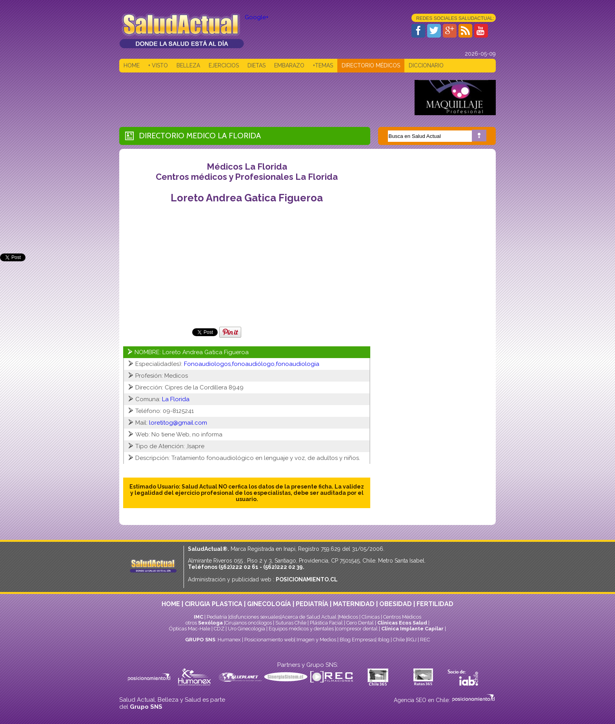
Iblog (383, 640)
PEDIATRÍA (312, 604)
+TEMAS (323, 65)
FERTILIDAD (435, 604)
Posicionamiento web (269, 640)
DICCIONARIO (426, 65)
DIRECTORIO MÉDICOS (371, 65)
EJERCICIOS (224, 65)
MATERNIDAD (354, 604)
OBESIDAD (395, 604)
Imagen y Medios (316, 640)
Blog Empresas (356, 640)
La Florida (239, 135)
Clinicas (371, 617)
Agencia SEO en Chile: (422, 700)
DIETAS (256, 65)
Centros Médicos (402, 617)
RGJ (412, 640)
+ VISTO (158, 65)
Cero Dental (360, 623)
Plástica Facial (327, 623)
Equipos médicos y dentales (302, 629)
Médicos (349, 617)
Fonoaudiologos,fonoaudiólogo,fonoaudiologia (251, 363)
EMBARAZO (289, 65)
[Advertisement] (262, 97)
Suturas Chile (290, 623)
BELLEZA (188, 65)
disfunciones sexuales (254, 617)
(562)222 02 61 (238, 567)
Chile (399, 640)
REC (425, 640)
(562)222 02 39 (283, 567)
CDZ (219, 629)
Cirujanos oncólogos (248, 623)
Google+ (257, 17)
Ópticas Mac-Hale (189, 629)
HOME (132, 65)
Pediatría (217, 617)
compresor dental (357, 629)
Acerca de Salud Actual (309, 617)
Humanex (229, 640)
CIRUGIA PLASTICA (213, 604)
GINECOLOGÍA (269, 604)
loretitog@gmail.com (178, 422)
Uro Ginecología (246, 629)
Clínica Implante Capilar (412, 629)
